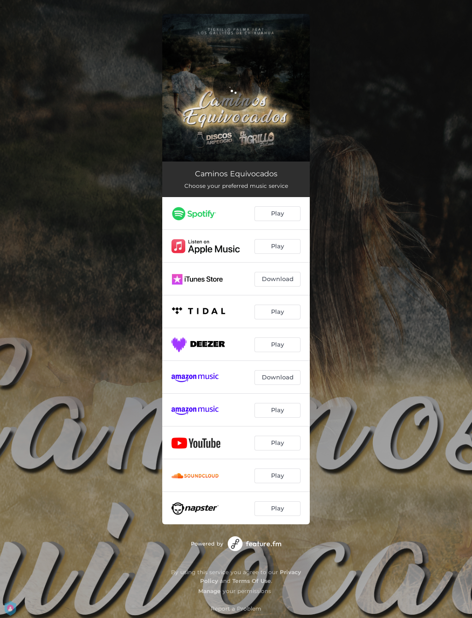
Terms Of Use (251, 580)
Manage (209, 591)
